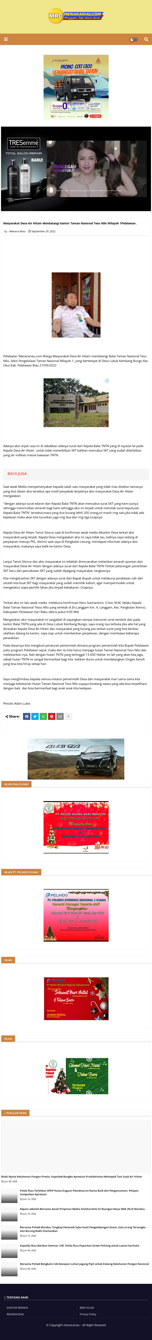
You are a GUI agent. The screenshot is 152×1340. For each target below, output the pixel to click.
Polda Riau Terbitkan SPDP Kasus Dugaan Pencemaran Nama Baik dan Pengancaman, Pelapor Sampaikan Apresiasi (79, 1192)
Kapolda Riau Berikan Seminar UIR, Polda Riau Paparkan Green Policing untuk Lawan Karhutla (79, 1245)
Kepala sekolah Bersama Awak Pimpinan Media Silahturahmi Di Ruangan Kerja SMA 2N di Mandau (82, 1209)
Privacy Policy (88, 1314)
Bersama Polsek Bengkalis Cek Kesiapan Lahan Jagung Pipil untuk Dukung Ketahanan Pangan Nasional (84, 1264)
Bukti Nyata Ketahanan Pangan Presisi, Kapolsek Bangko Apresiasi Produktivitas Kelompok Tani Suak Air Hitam (71, 1176)
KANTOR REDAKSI (17, 1307)
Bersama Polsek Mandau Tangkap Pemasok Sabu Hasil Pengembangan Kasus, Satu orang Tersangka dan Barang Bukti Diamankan (83, 1229)
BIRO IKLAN (87, 1307)
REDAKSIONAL (15, 1314)
